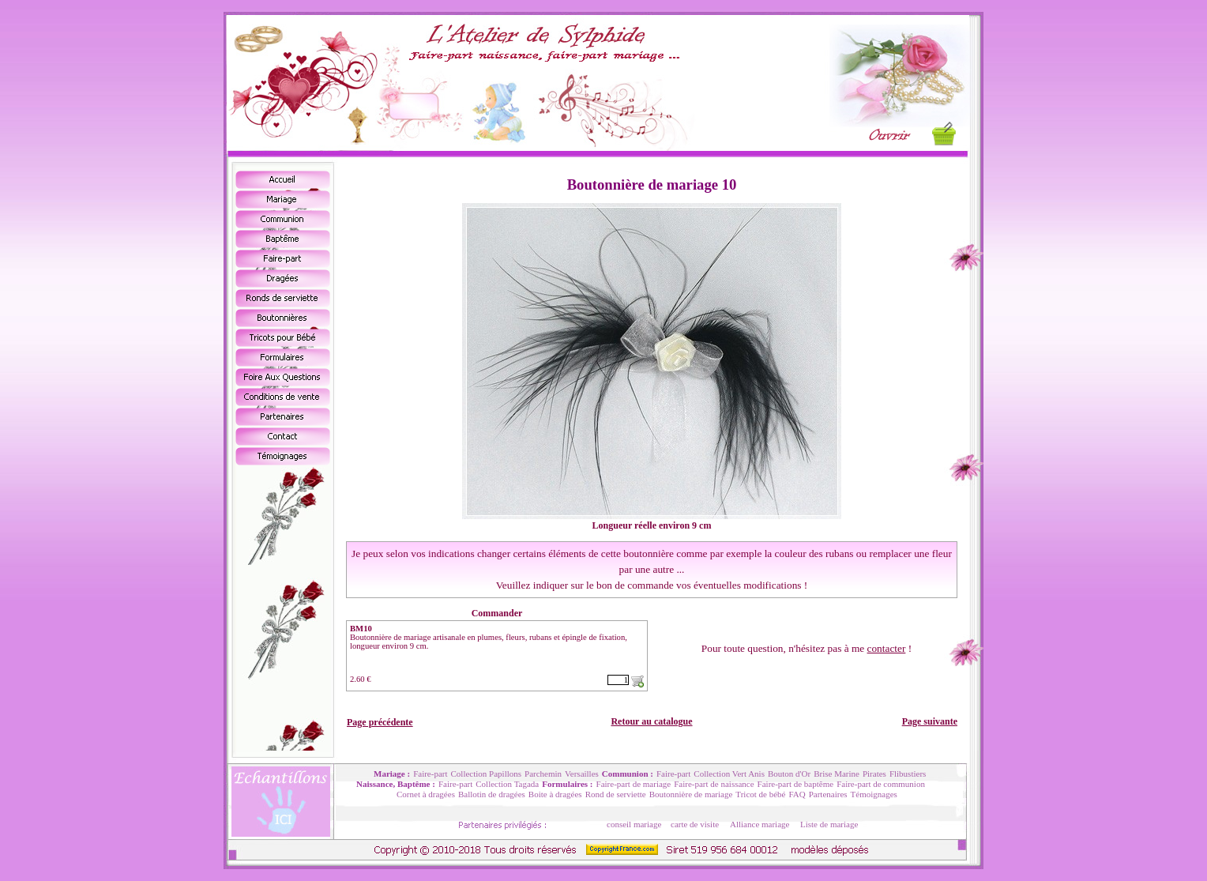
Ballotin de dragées (491, 794)
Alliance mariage (759, 824)
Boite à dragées (555, 794)
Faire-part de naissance (714, 784)
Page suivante (929, 721)
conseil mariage (634, 824)
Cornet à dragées (426, 794)
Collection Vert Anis (729, 773)
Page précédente (380, 722)
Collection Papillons (486, 773)
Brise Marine (836, 773)
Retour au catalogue (651, 721)
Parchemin (543, 773)
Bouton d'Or (789, 773)
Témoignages (874, 794)
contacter (886, 648)
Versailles (582, 773)
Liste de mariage (829, 824)
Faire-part (430, 773)
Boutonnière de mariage (691, 794)
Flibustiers (907, 773)
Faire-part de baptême (796, 784)
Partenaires (828, 794)
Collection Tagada (507, 784)
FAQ (796, 794)
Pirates (874, 773)
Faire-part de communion (881, 784)
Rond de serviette (615, 794)
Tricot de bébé (760, 794)
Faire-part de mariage (633, 784)
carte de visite (695, 824)
